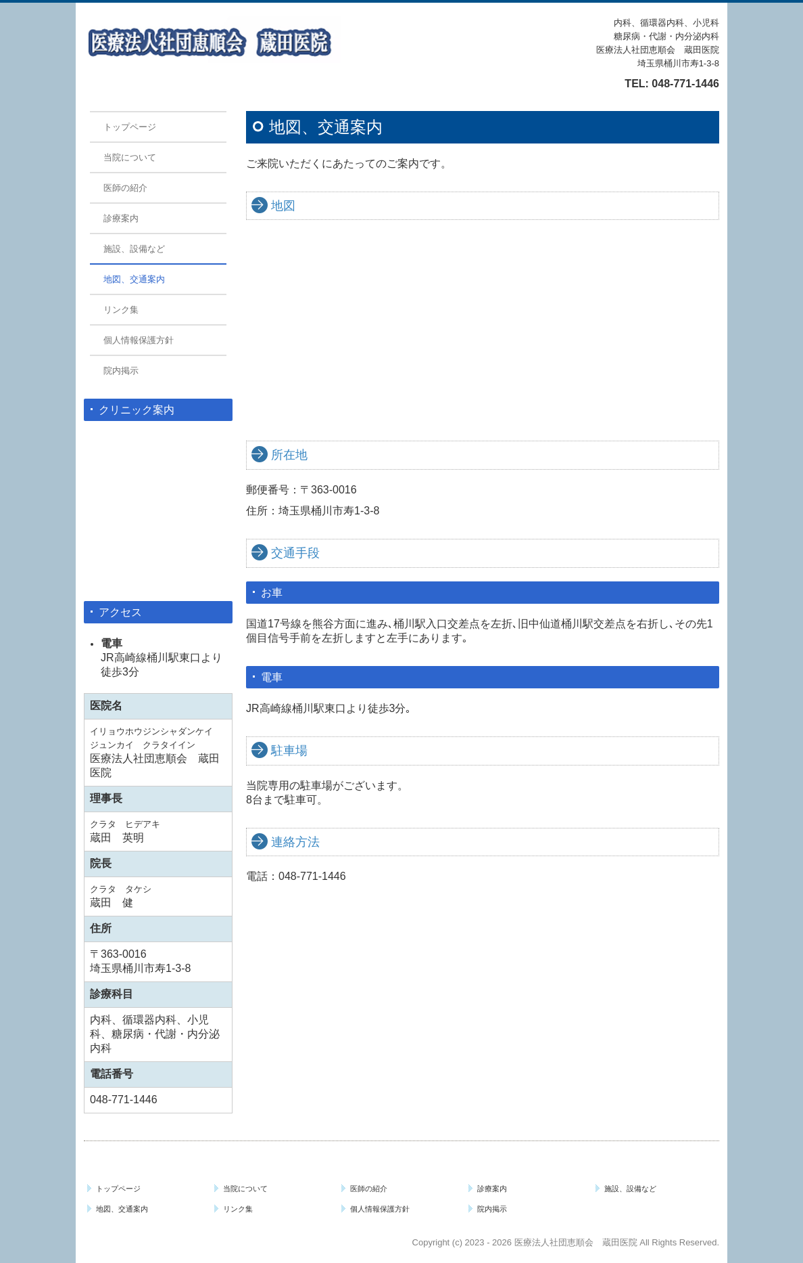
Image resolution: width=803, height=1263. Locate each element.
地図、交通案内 (134, 279)
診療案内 (121, 218)
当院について (129, 157)
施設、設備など (134, 249)
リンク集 (121, 310)
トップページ (129, 127)
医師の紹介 (125, 188)
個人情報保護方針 (138, 340)
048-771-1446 (685, 83)
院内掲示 (121, 370)
